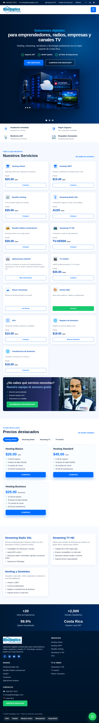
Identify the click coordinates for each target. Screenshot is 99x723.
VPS (52, 656)
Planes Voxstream (58, 674)
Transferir (25, 370)
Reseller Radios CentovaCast (14, 670)
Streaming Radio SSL (11, 667)
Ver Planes (26, 308)
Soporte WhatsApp (15, 703)
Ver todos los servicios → (86, 157)
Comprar (25, 185)
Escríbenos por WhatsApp (22, 404)
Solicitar (73, 308)
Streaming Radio (28, 439)
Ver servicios (33, 63)
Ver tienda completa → (87, 433)
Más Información (25, 278)
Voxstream (7, 677)
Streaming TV (45, 439)
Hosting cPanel (11, 439)
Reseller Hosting (57, 649)
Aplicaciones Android (11, 681)
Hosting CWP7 (56, 646)
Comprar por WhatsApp (60, 63)
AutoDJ (6, 674)
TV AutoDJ (60, 439)
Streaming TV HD (57, 652)
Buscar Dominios (73, 339)
